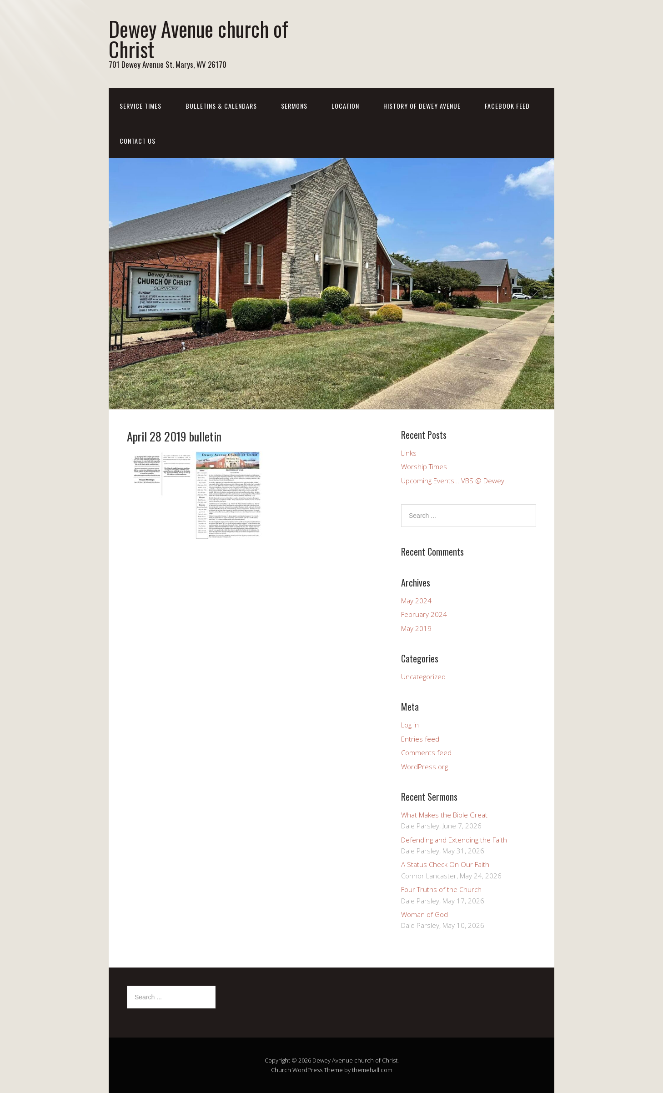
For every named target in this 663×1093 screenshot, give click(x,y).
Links (409, 452)
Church (281, 1070)
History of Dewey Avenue (422, 105)
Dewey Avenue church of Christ (198, 38)
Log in (410, 724)
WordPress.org (424, 766)
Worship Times (424, 466)
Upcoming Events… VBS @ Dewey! (453, 480)
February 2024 (424, 614)
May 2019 (416, 628)
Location (345, 105)
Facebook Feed (507, 105)
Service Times (140, 105)
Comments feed (426, 752)
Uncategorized (423, 676)
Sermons (294, 105)
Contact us (138, 140)
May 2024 (416, 600)
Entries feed (420, 738)
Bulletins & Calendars (221, 105)
